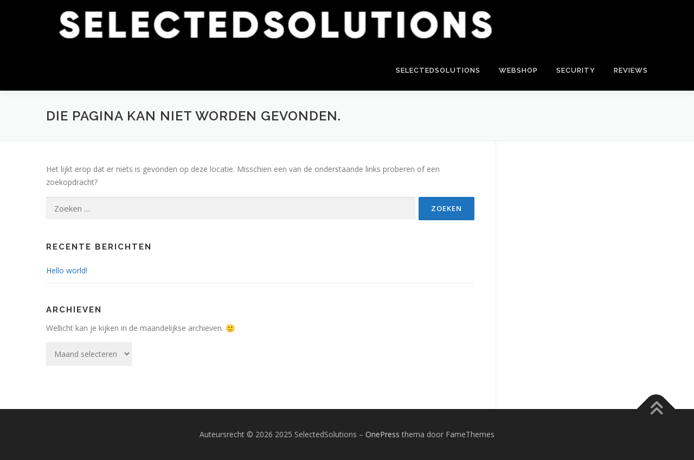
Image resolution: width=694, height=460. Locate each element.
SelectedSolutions (438, 70)
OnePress (382, 434)
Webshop (518, 70)
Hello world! (66, 270)
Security (575, 70)
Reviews (631, 70)
